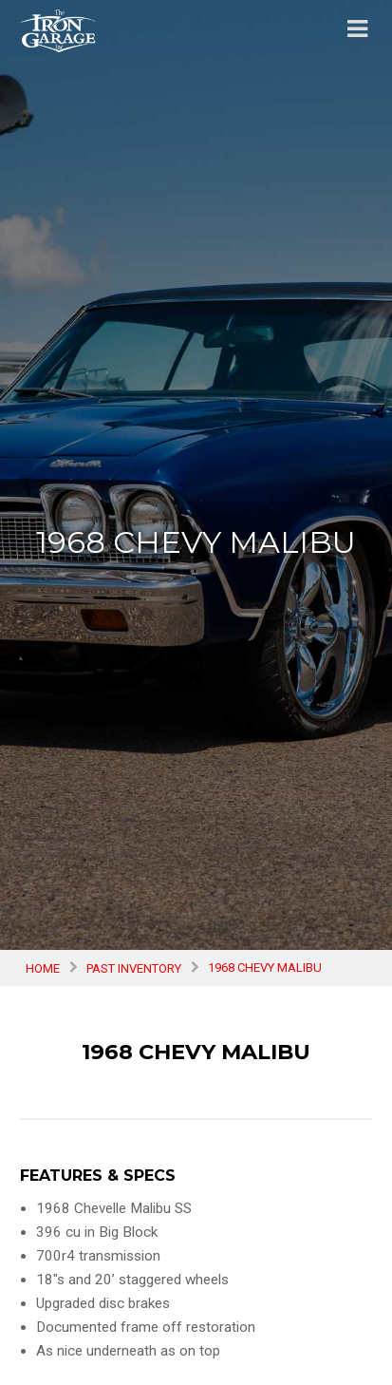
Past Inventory (133, 967)
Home (43, 967)
